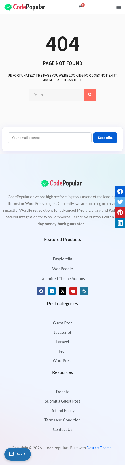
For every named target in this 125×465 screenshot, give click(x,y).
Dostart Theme (99, 447)
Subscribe (105, 138)
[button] (119, 7)
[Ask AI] (17, 454)
